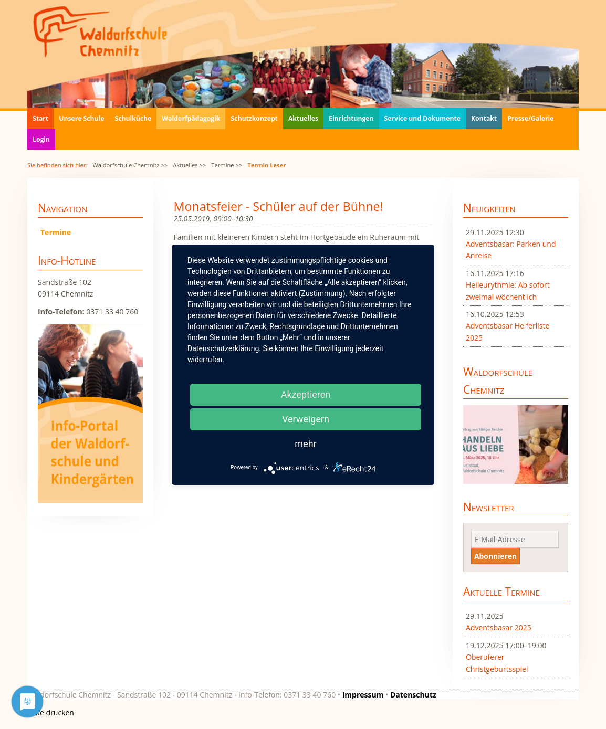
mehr (305, 443)
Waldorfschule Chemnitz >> (130, 165)
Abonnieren (495, 556)
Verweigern (305, 419)
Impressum (363, 695)
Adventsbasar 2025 (498, 627)
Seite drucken (50, 712)
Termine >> (226, 165)
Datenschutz (413, 695)
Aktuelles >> (189, 165)
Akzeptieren (306, 394)
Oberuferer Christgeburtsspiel (497, 662)
